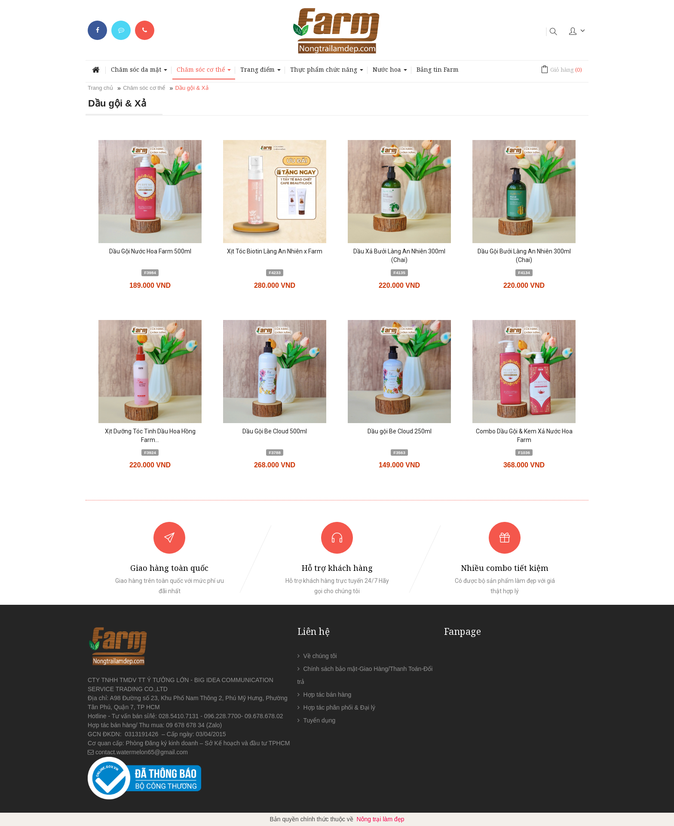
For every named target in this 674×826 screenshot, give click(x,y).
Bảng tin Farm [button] (438, 69)
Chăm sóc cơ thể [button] (204, 72)
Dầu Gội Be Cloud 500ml (274, 431)
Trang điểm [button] (260, 72)
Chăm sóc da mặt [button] (139, 72)
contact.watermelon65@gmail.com (141, 752)
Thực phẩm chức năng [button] (326, 72)
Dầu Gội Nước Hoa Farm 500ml (150, 251)
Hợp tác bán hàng (327, 694)
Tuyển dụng (319, 720)
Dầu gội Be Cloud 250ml (400, 431)
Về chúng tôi (320, 655)
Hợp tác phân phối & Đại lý (339, 707)
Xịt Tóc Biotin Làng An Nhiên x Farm (274, 251)
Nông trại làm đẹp (380, 819)
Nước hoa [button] (390, 72)
